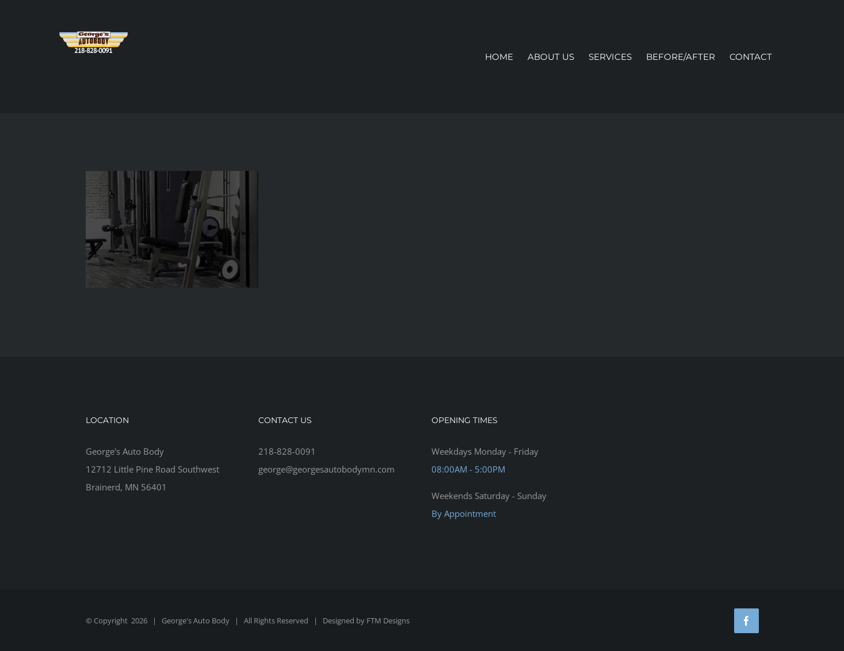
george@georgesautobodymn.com (326, 469)
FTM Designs (388, 620)
